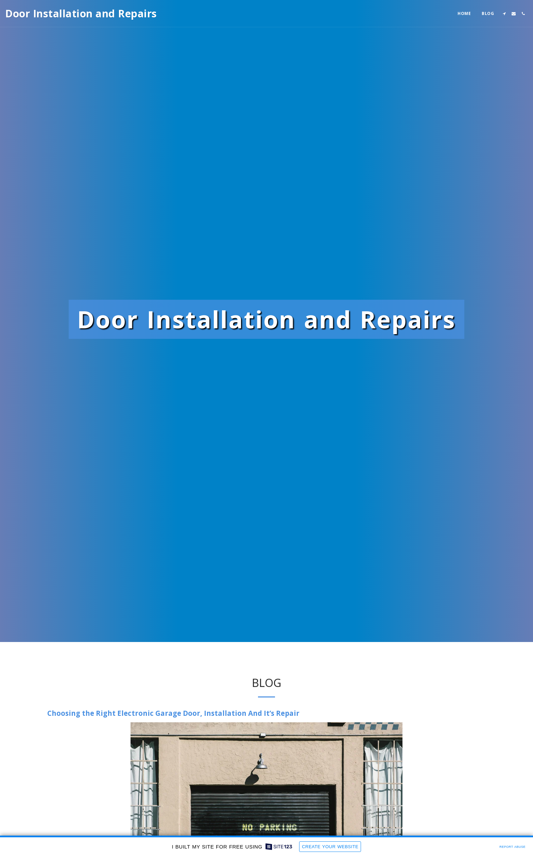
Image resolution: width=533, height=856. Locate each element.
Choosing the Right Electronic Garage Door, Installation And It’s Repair (173, 745)
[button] (504, 14)
